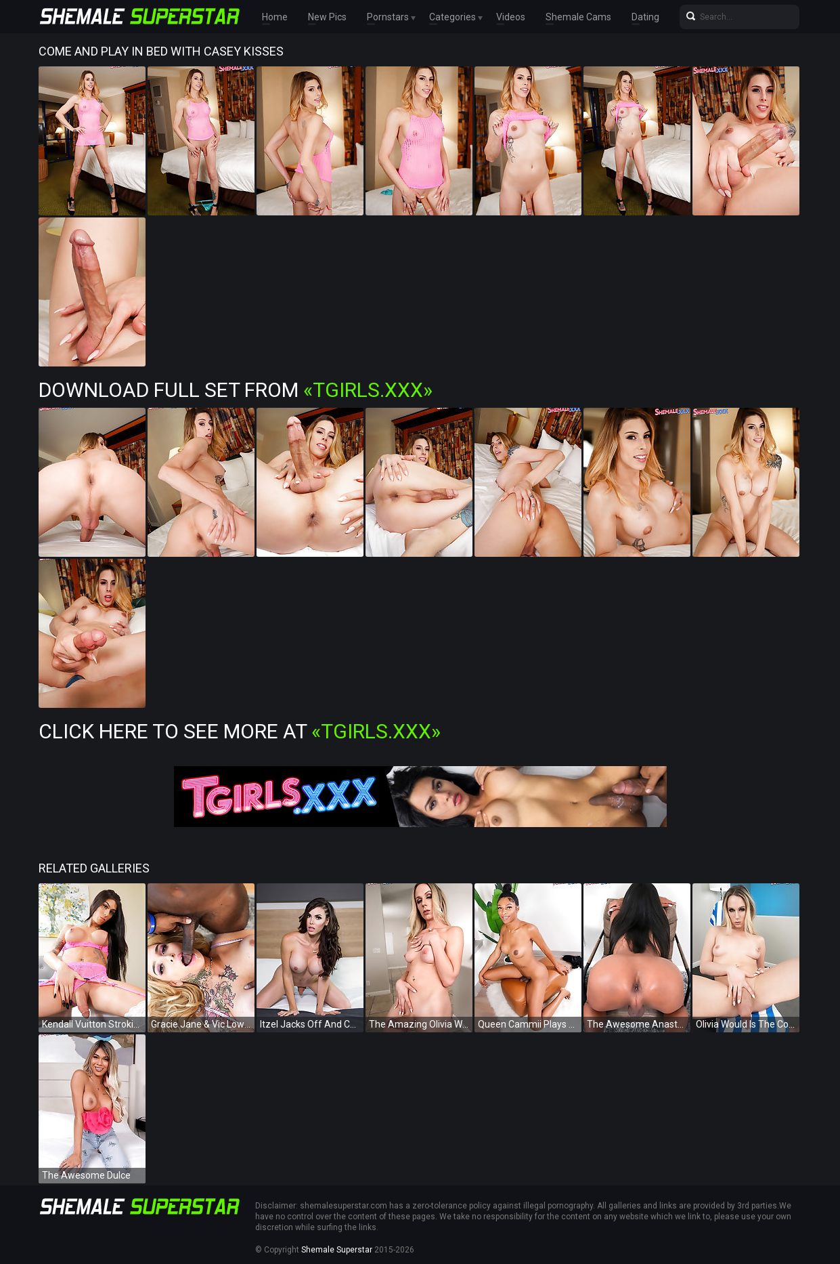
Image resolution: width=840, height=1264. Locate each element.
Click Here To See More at (240, 731)
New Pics (327, 17)
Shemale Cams (578, 17)
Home (275, 17)
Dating (645, 17)
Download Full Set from (236, 390)
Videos (510, 17)
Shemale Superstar (336, 1250)
